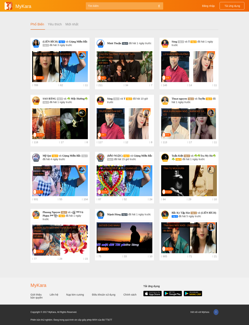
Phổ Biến (37, 24)
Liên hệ (54, 294)
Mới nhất (71, 24)
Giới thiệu (36, 294)
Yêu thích (55, 24)
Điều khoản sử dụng (104, 294)
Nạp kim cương (75, 294)
